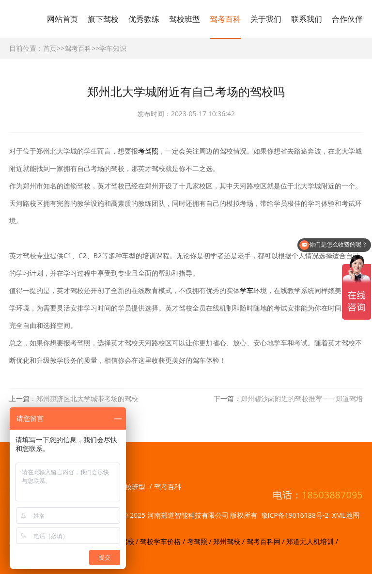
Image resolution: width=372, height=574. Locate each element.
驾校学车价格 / (163, 541)
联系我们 (306, 19)
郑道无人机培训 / (312, 541)
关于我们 (265, 19)
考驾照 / (200, 541)
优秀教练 (143, 19)
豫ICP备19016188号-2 (295, 515)
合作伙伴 (347, 19)
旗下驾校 (103, 19)
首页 (50, 48)
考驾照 (148, 150)
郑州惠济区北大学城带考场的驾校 (87, 398)
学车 (246, 290)
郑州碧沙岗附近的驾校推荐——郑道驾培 (302, 398)
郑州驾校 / (229, 541)
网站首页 (62, 19)
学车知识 (112, 48)
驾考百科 (225, 19)
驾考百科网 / (266, 541)
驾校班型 (184, 19)
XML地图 (345, 515)
